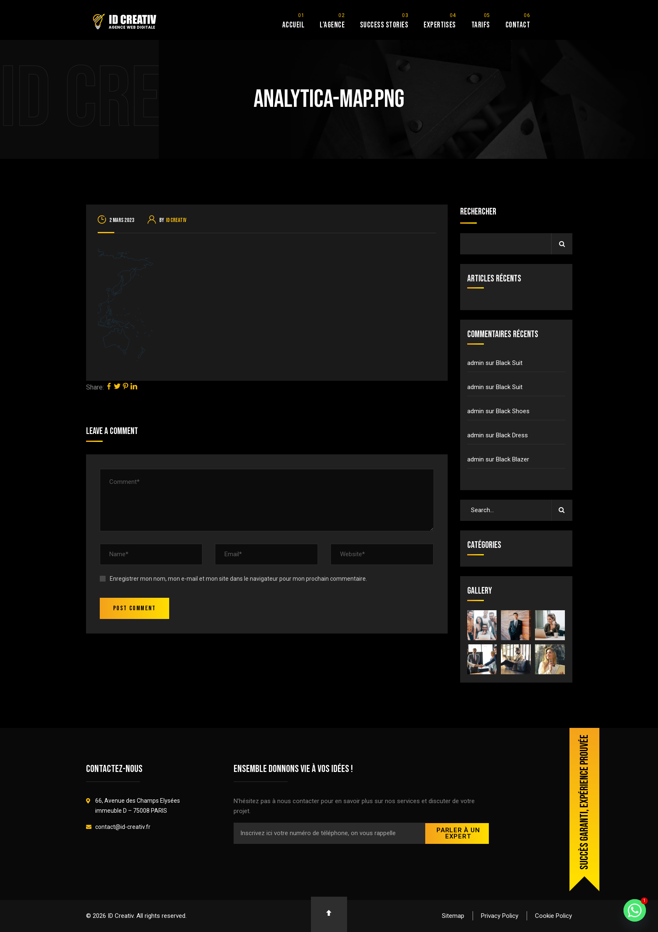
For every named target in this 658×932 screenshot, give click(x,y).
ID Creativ (176, 220)
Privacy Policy (499, 916)
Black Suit (509, 363)
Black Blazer (512, 459)
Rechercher (478, 211)
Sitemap (453, 916)
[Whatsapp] (634, 910)
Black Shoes (513, 411)
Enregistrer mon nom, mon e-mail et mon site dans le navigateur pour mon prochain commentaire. (238, 578)
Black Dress (512, 435)
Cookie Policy (553, 916)
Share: (95, 387)
